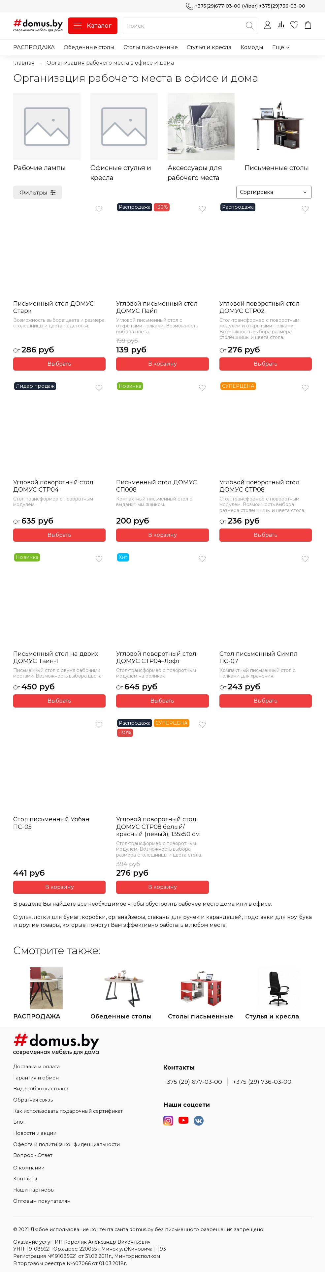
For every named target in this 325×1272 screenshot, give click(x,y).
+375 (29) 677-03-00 (192, 1081)
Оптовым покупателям (42, 1201)
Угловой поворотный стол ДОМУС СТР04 (53, 486)
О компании (29, 1168)
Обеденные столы (89, 47)
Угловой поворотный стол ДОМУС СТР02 (259, 307)
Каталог (93, 26)
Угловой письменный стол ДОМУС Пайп (157, 307)
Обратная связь (33, 1100)
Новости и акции (34, 1133)
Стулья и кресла (209, 47)
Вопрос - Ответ (32, 1155)
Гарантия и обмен (36, 1078)
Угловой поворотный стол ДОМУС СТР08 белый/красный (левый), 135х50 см (158, 827)
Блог (19, 1122)
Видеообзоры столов (40, 1089)
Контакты (25, 1179)
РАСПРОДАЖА (34, 47)
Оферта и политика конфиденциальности (66, 1144)
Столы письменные (150, 47)
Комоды (252, 47)
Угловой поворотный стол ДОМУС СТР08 (259, 486)
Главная (24, 63)
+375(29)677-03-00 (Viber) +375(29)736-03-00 (245, 6)
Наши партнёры (33, 1190)
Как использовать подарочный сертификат (68, 1111)
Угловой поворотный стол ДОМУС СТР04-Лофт (156, 657)
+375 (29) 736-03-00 (262, 1081)
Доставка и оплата (36, 1067)
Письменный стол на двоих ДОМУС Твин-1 (55, 657)
